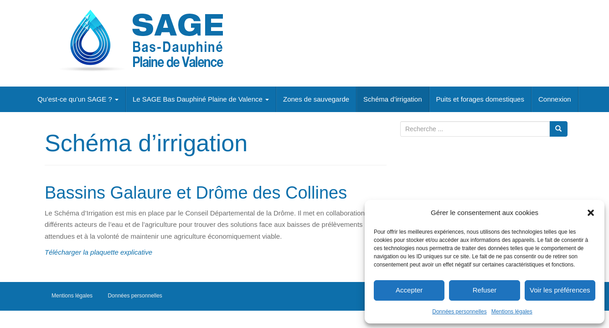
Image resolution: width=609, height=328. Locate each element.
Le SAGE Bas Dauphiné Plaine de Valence (201, 99)
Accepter (409, 290)
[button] (590, 212)
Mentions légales (511, 311)
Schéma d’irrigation (392, 99)
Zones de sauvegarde (316, 99)
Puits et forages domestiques (480, 99)
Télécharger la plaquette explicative (98, 252)
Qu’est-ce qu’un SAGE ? (78, 99)
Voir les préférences (560, 290)
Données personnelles (459, 311)
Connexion (554, 99)
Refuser (485, 290)
